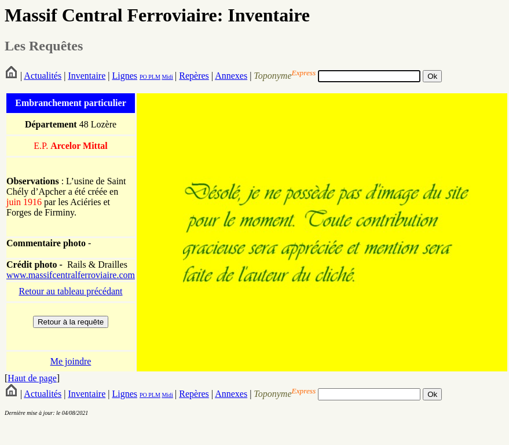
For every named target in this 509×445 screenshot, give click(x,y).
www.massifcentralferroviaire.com (70, 275)
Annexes (231, 76)
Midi (167, 77)
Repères (194, 76)
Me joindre (70, 361)
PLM (153, 77)
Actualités (42, 76)
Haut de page (32, 378)
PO (143, 77)
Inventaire (86, 76)
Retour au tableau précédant (70, 291)
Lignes (124, 76)
